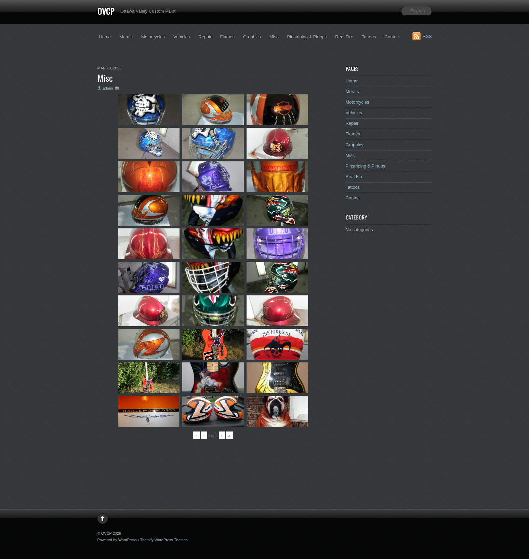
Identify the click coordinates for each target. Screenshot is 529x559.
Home (105, 36)
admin (108, 88)
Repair (204, 36)
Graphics (252, 36)
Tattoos (369, 36)
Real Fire (344, 36)
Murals (126, 36)
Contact (392, 36)
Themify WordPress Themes (164, 540)
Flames (227, 36)
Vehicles (181, 36)
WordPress (127, 540)
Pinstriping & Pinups (307, 36)
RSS (427, 36)
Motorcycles (153, 36)
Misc (274, 36)
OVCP (105, 11)
